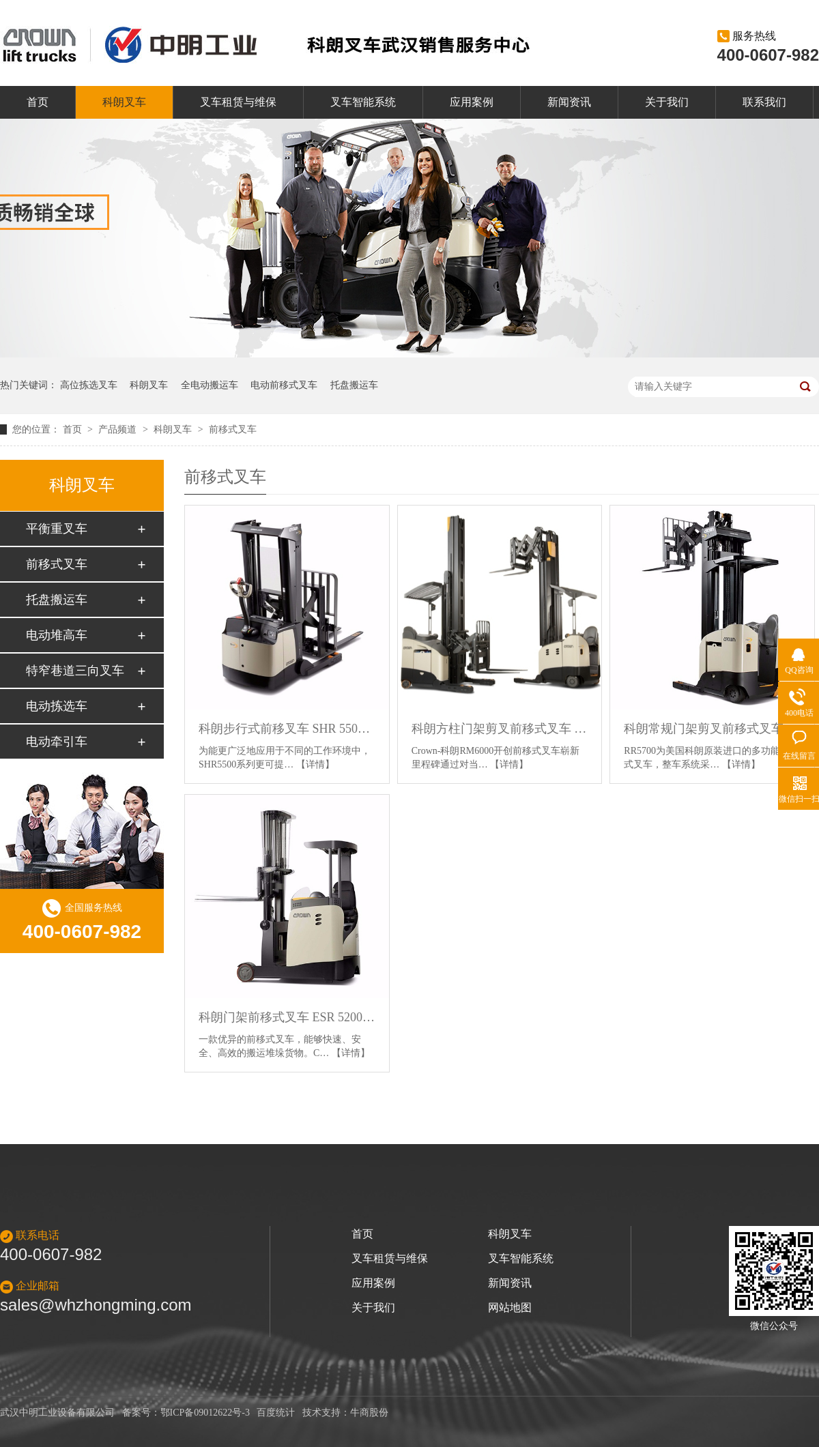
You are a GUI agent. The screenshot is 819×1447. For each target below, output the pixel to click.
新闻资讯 (569, 102)
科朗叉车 (124, 102)
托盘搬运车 (354, 385)
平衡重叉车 (56, 529)
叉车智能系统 (363, 102)
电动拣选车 (56, 706)
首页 (37, 102)
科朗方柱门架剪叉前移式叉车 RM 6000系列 (500, 728)
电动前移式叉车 (283, 385)
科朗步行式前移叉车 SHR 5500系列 (287, 728)
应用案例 (471, 102)
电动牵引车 (56, 741)
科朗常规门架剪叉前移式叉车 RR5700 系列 (712, 728)
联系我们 (764, 102)
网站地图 (510, 1307)
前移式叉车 (233, 429)
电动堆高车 (56, 635)
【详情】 (315, 764)
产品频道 (118, 429)
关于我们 (667, 102)
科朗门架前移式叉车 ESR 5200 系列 (287, 1017)
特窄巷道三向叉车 (75, 670)
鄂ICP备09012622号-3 (205, 1412)
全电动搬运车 (209, 385)
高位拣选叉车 (88, 385)
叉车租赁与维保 (238, 102)
